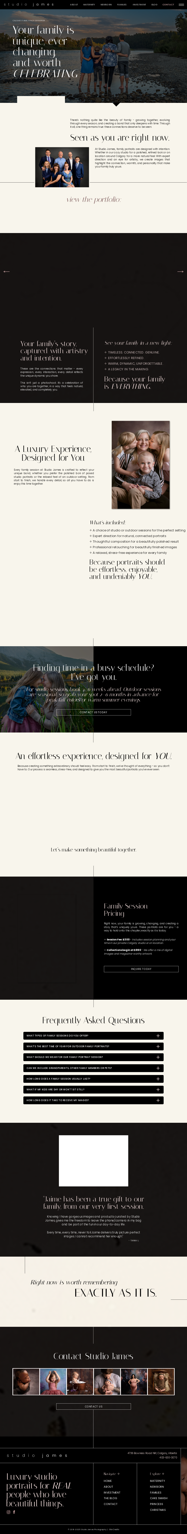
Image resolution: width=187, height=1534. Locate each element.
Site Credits (114, 1529)
